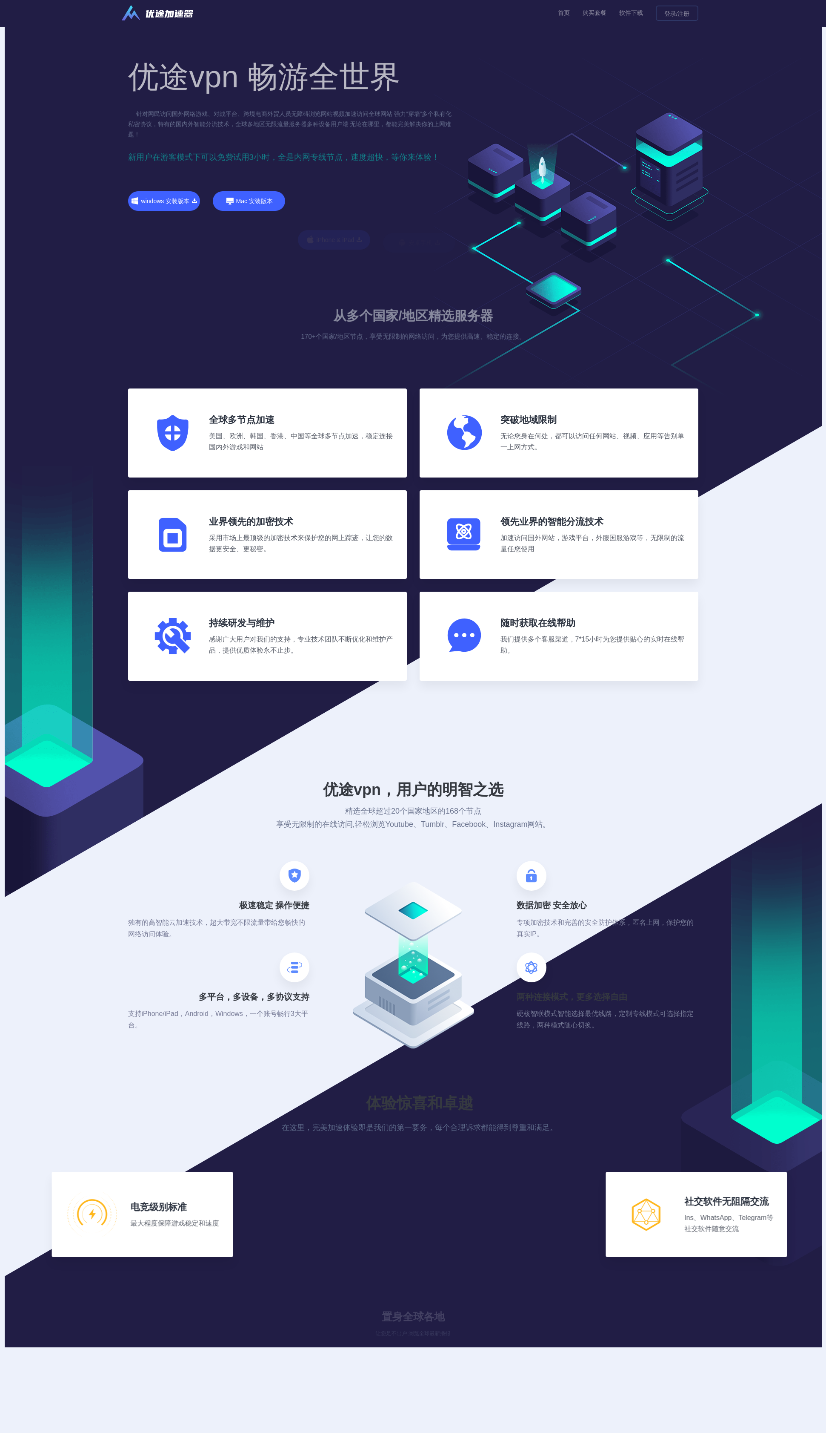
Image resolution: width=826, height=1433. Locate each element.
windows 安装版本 (164, 201)
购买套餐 (594, 12)
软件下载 (631, 12)
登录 (670, 13)
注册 (683, 13)
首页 (564, 12)
